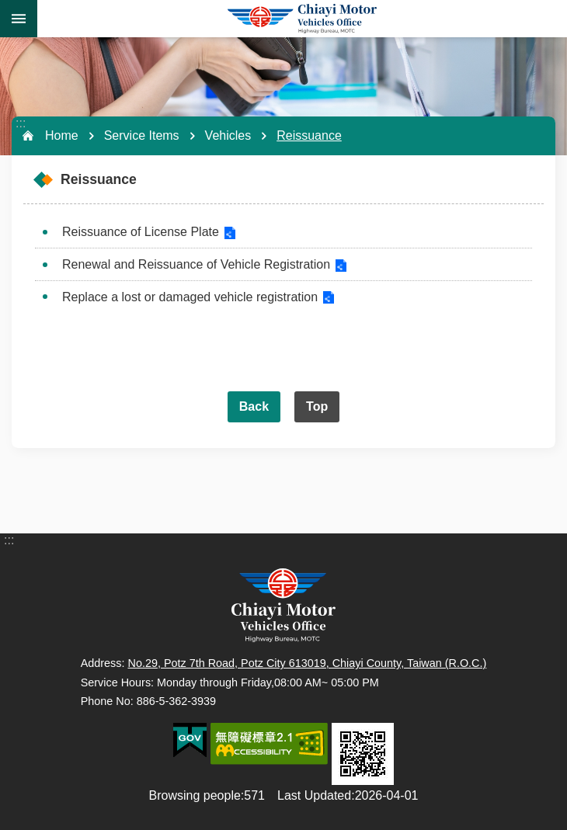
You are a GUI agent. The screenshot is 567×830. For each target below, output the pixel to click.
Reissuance (309, 135)
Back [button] (254, 406)
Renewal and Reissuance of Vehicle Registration (196, 264)
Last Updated (314, 795)
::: (21, 123)
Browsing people (195, 795)
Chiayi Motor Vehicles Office (302, 18)
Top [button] (317, 406)
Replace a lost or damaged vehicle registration (190, 297)
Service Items (141, 135)
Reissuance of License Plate (140, 231)
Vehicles (228, 135)
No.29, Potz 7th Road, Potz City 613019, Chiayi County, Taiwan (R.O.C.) (307, 663)
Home (61, 135)
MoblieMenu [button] (18, 18)
